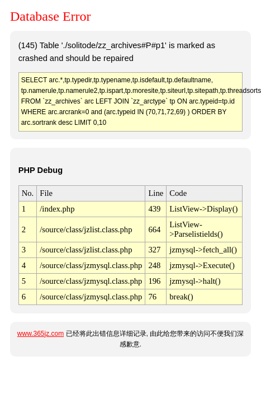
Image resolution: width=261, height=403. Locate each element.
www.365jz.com (40, 334)
